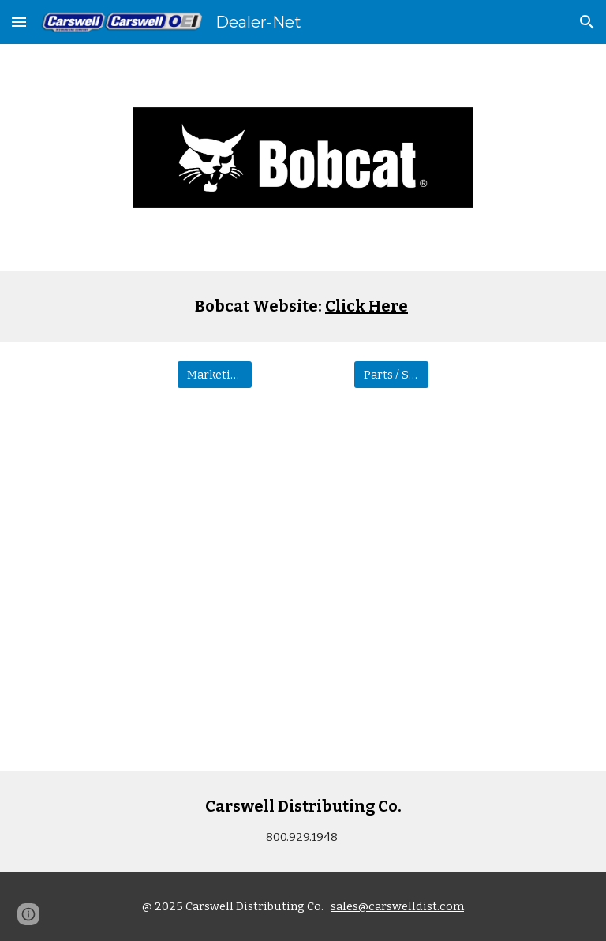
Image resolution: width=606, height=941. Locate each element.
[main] (302, 306)
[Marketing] (214, 374)
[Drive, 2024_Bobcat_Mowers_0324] (302, 589)
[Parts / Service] (391, 374)
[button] (19, 21)
